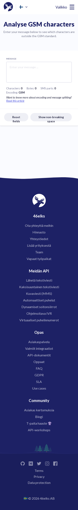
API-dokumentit (39, 355)
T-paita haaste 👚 (39, 423)
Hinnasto (39, 232)
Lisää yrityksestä (39, 245)
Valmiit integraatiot (39, 348)
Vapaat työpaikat (39, 259)
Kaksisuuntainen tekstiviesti (39, 287)
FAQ (39, 368)
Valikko (61, 7)
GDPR (39, 375)
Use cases (39, 388)
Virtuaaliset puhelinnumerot (39, 320)
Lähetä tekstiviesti (39, 280)
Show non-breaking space (51, 118)
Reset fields (16, 118)
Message (11, 58)
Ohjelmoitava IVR (39, 313)
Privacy (39, 476)
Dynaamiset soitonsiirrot (39, 307)
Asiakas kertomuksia (39, 410)
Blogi (39, 417)
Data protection (39, 482)
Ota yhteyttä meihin (39, 225)
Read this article (15, 100)
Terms (39, 470)
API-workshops (39, 430)
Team (39, 252)
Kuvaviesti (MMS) (39, 293)
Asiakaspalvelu (39, 342)
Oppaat (39, 362)
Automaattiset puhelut (39, 300)
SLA (39, 382)
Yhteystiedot (39, 239)
